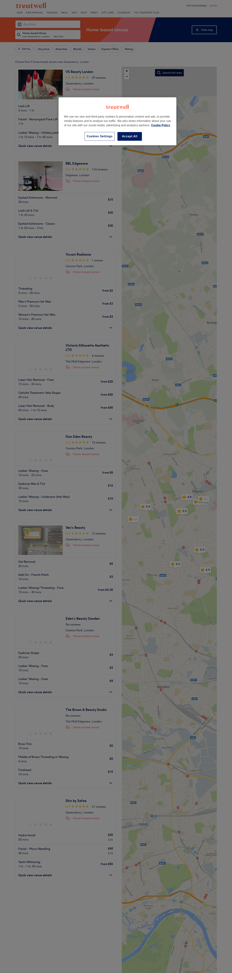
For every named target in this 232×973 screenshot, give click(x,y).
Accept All (130, 136)
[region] (117, 121)
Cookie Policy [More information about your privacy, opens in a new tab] (160, 125)
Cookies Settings (100, 136)
